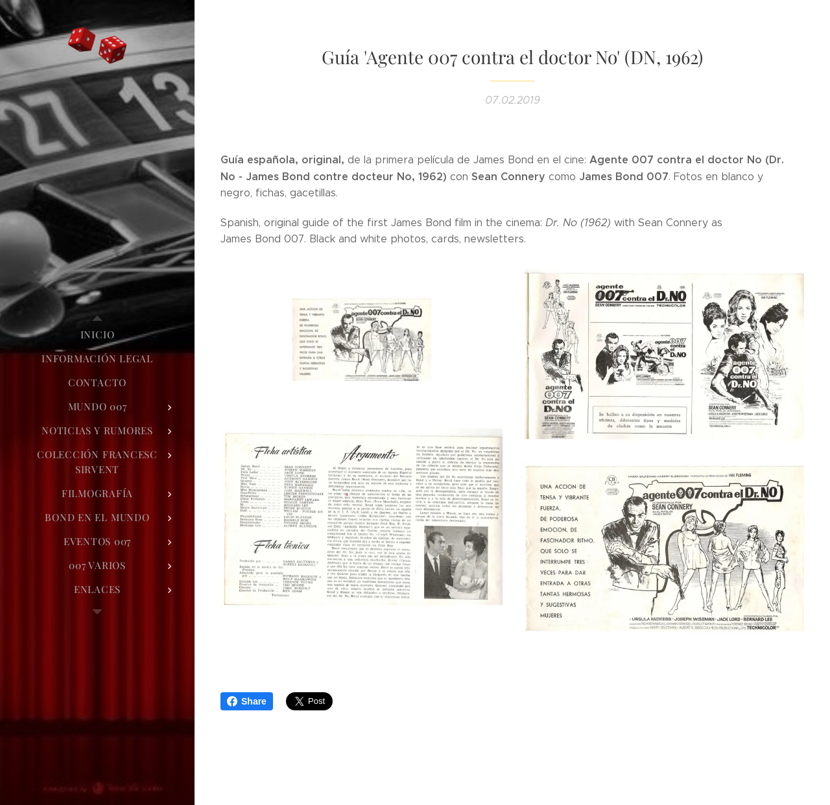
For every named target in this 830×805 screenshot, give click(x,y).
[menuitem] (97, 334)
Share (247, 701)
